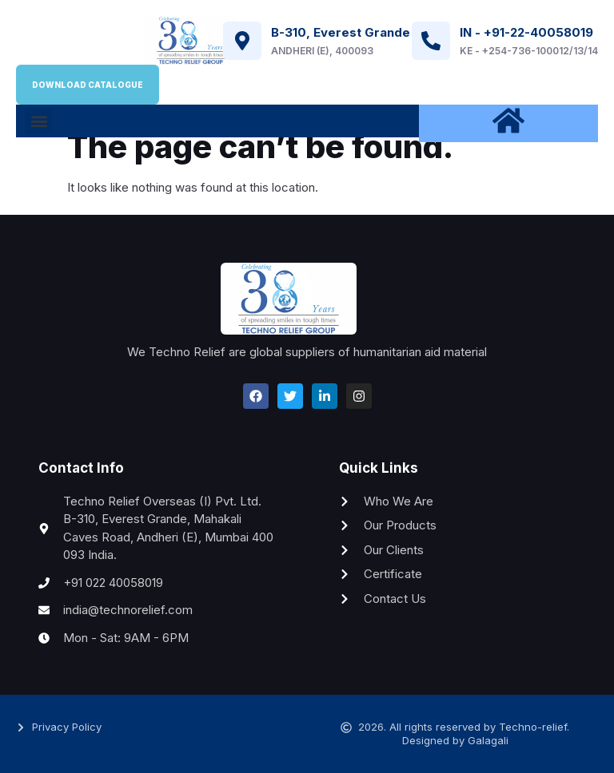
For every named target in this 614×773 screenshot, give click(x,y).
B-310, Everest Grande (340, 32)
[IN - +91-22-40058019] (431, 41)
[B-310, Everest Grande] (242, 41)
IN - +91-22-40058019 (526, 32)
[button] (39, 121)
